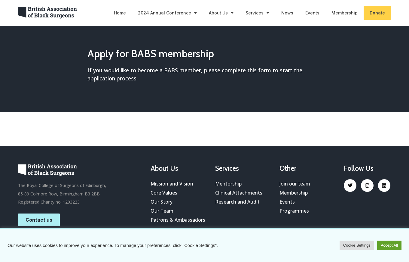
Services (257, 13)
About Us (221, 13)
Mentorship (228, 183)
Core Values (164, 192)
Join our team (294, 183)
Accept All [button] (389, 245)
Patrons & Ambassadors (178, 220)
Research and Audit (237, 201)
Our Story (161, 201)
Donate (377, 12)
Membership (344, 12)
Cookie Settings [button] (357, 245)
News (287, 12)
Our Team (162, 210)
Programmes (294, 210)
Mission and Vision (172, 183)
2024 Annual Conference (167, 13)
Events (312, 12)
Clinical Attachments (238, 192)
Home (120, 12)
